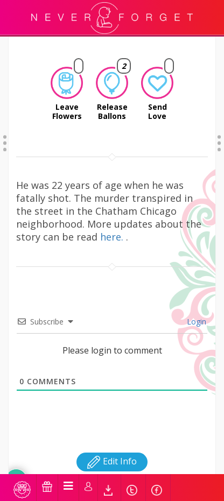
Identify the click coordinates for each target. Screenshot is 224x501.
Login (195, 307)
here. (113, 222)
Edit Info (112, 447)
